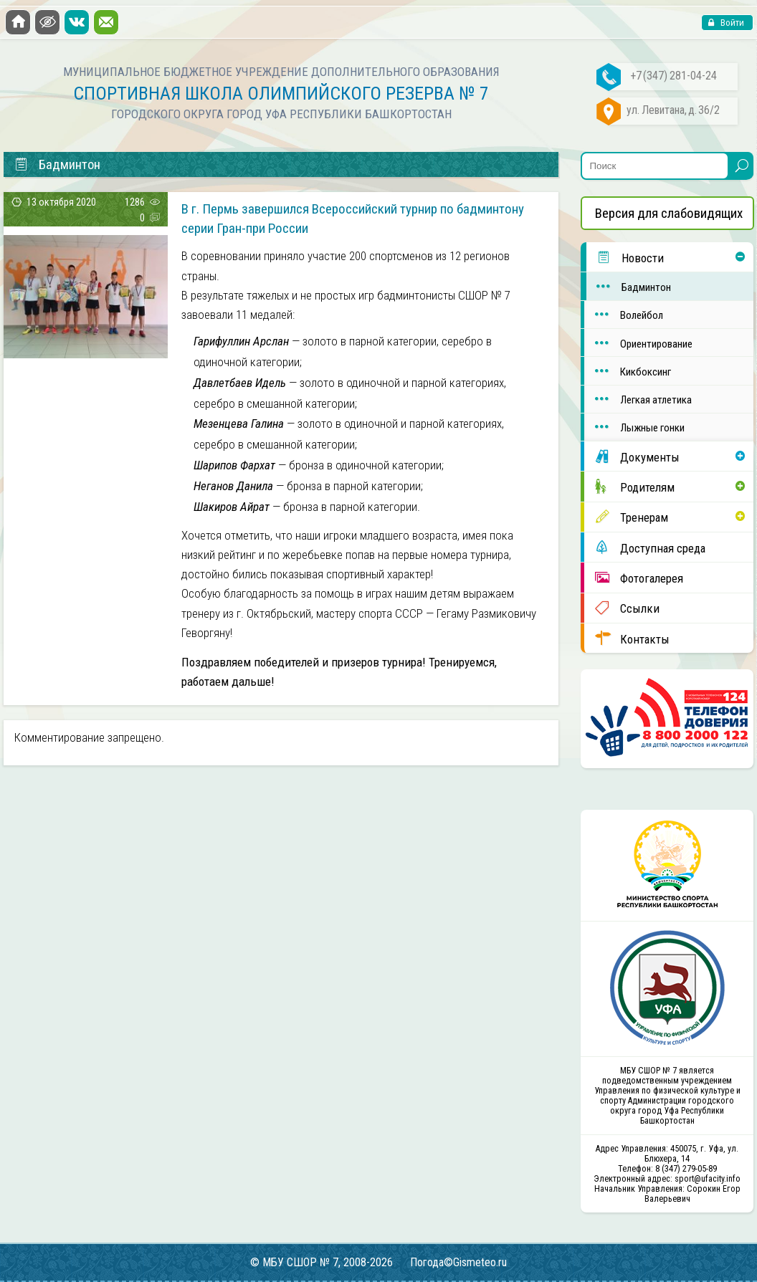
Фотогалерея (633, 577)
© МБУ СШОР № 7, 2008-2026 (321, 1262)
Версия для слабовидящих (669, 213)
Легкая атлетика (637, 398)
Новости (625, 257)
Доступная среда (644, 547)
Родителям (629, 486)
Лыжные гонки (634, 426)
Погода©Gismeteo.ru (458, 1262)
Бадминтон (628, 286)
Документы (631, 456)
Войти (731, 22)
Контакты (626, 638)
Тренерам (625, 516)
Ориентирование (638, 342)
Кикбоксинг (627, 370)
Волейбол (623, 314)
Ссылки (621, 607)
